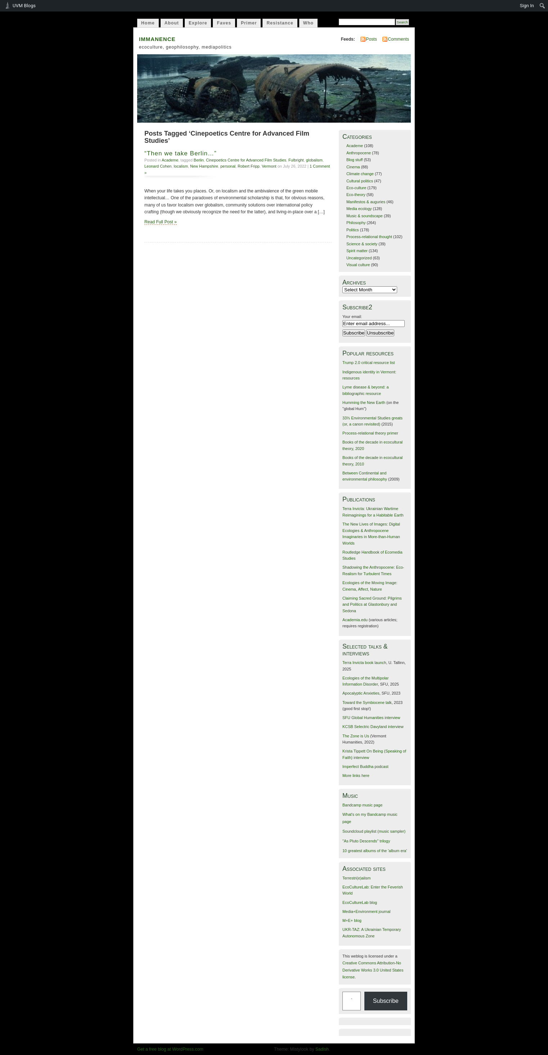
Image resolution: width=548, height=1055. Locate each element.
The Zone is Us (355, 736)
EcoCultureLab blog (359, 902)
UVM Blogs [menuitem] (24, 5)
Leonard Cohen (157, 166)
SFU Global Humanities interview (371, 717)
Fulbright (296, 160)
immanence (157, 38)
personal (227, 166)
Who (308, 23)
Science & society (361, 244)
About (172, 23)
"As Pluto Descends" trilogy (366, 841)
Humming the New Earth (363, 402)
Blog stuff (354, 160)
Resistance (279, 23)
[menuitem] (542, 6)
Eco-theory (355, 194)
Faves (224, 23)
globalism (314, 160)
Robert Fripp (249, 166)
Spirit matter (357, 251)
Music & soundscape (364, 216)
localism (181, 166)
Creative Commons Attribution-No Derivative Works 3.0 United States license (372, 970)
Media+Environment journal (366, 911)
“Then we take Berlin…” (180, 153)
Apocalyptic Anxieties (360, 693)
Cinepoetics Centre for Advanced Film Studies (246, 160)
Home (148, 23)
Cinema (353, 167)
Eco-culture (356, 188)
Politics (352, 230)
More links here (355, 775)
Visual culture (358, 265)
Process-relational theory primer (370, 433)
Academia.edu (355, 620)
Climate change (360, 174)
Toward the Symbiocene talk (367, 702)
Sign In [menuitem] (527, 5)
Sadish (322, 1049)
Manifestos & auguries (365, 202)
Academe (170, 160)
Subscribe (386, 1001)
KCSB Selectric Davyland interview (373, 726)
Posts (371, 39)
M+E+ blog (351, 920)
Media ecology (359, 208)
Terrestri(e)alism (356, 878)
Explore (198, 23)
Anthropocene (358, 153)
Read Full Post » (160, 221)
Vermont (269, 166)
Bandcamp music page (362, 805)
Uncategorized (359, 258)
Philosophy (356, 222)
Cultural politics (359, 181)
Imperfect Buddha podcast (365, 766)
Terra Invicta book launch (364, 662)
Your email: (352, 316)
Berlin (199, 160)
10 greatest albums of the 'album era (374, 851)
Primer (249, 23)
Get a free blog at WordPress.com (170, 1049)
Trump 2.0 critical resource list (368, 362)
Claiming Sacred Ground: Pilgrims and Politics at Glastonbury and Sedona (372, 604)
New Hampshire (204, 166)
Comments (398, 39)
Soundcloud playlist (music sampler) (373, 831)
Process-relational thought (369, 237)
